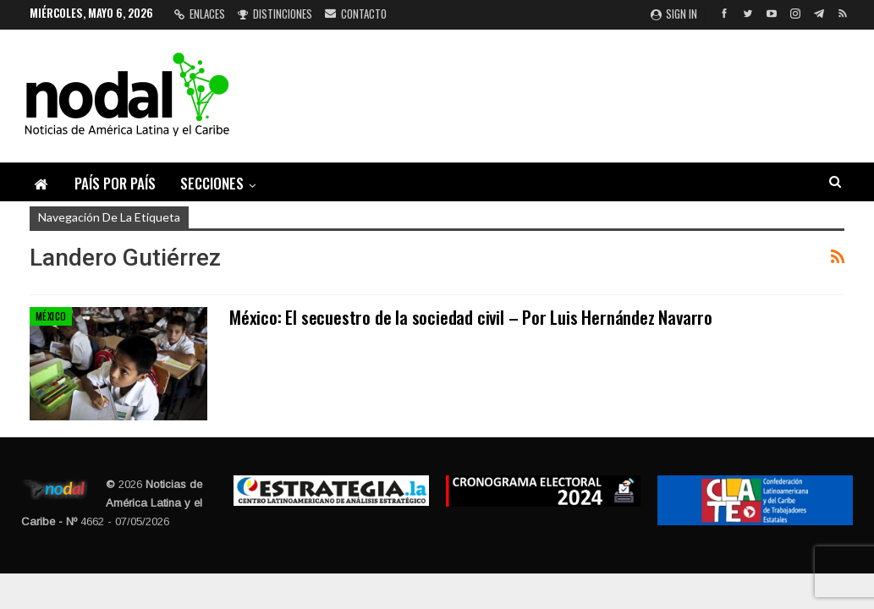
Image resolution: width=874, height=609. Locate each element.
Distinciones (275, 13)
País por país (115, 183)
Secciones (212, 183)
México (51, 316)
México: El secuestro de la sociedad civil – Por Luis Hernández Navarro (470, 317)
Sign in (674, 13)
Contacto (356, 13)
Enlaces (199, 13)
